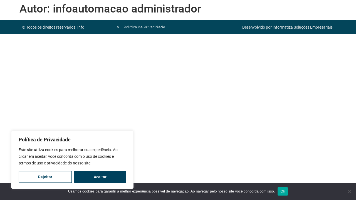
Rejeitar (45, 177)
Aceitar (100, 177)
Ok (282, 191)
